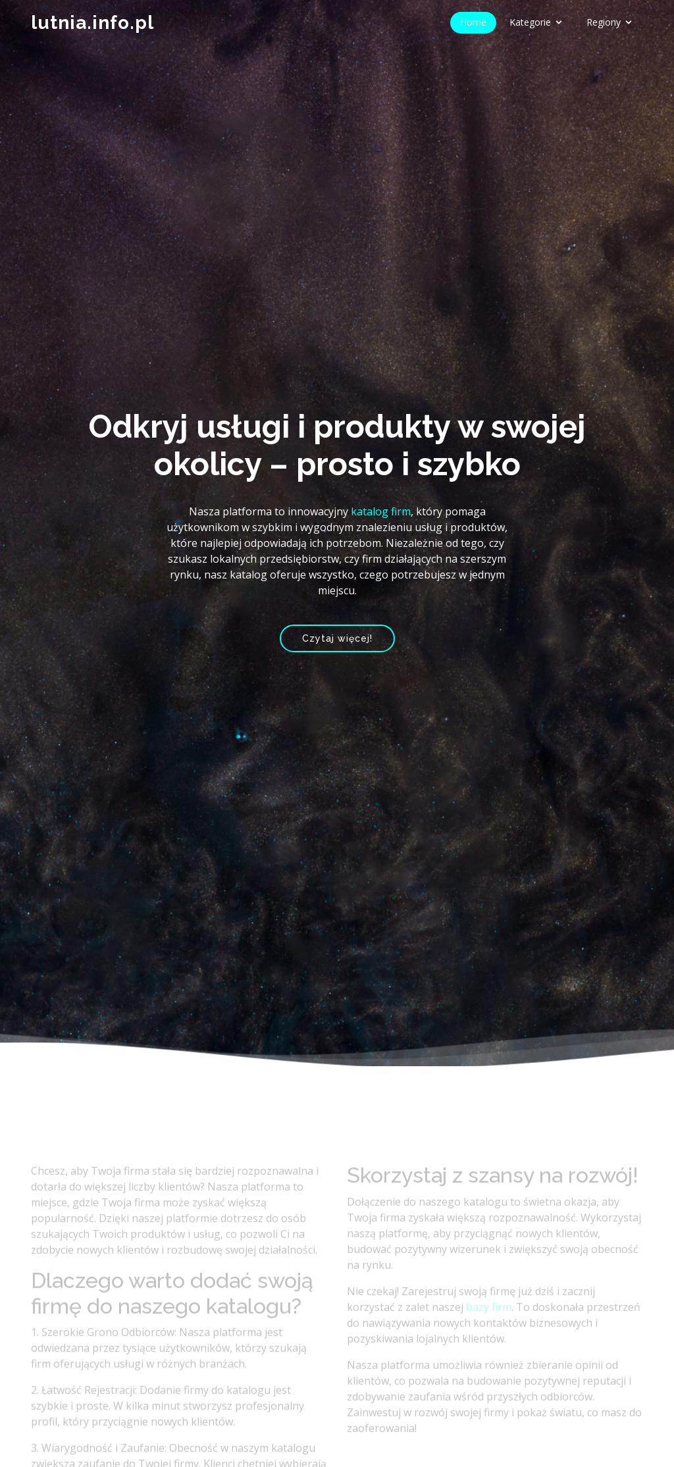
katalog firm (381, 511)
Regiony (603, 22)
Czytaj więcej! (337, 638)
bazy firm (488, 1324)
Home (473, 22)
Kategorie (530, 22)
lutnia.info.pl (92, 23)
